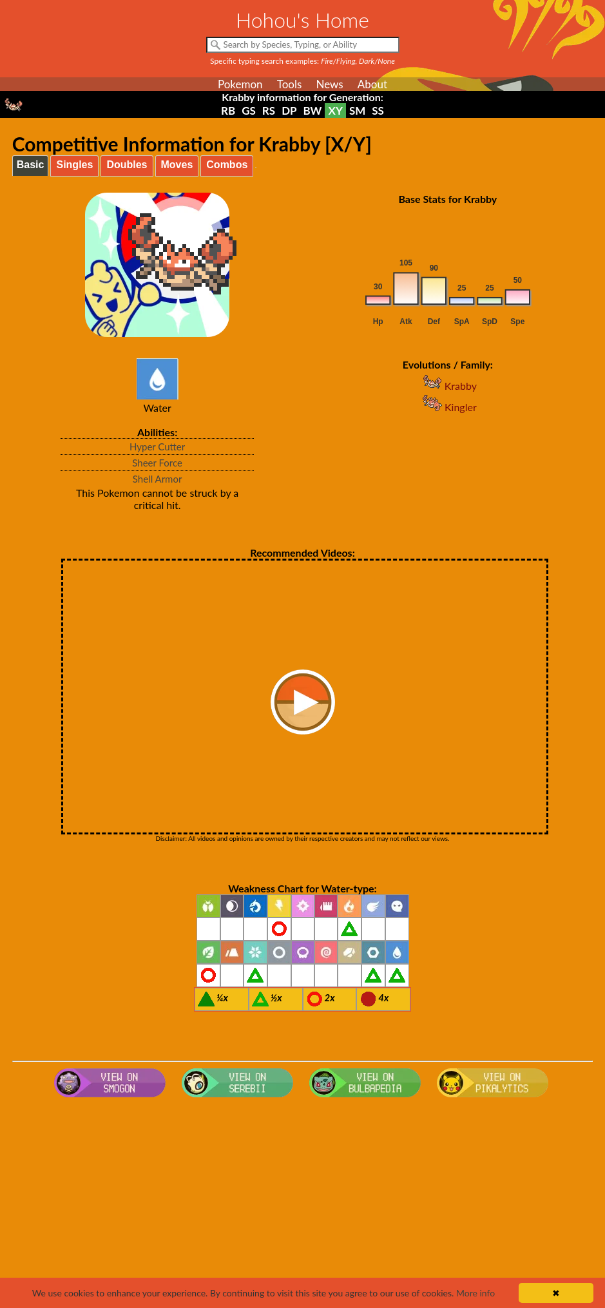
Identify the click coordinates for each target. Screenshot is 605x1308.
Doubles (126, 164)
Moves (177, 164)
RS (268, 110)
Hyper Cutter (157, 446)
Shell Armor (157, 479)
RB (228, 110)
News (329, 84)
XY (335, 110)
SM (357, 110)
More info (475, 1292)
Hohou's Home (302, 19)
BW (312, 110)
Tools (289, 84)
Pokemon (240, 84)
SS (378, 110)
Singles (74, 164)
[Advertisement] (302, 1205)
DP (289, 110)
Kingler (448, 407)
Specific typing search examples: (302, 61)
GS (249, 110)
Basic (30, 164)
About (372, 84)
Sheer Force (157, 462)
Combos (226, 164)
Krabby (448, 386)
